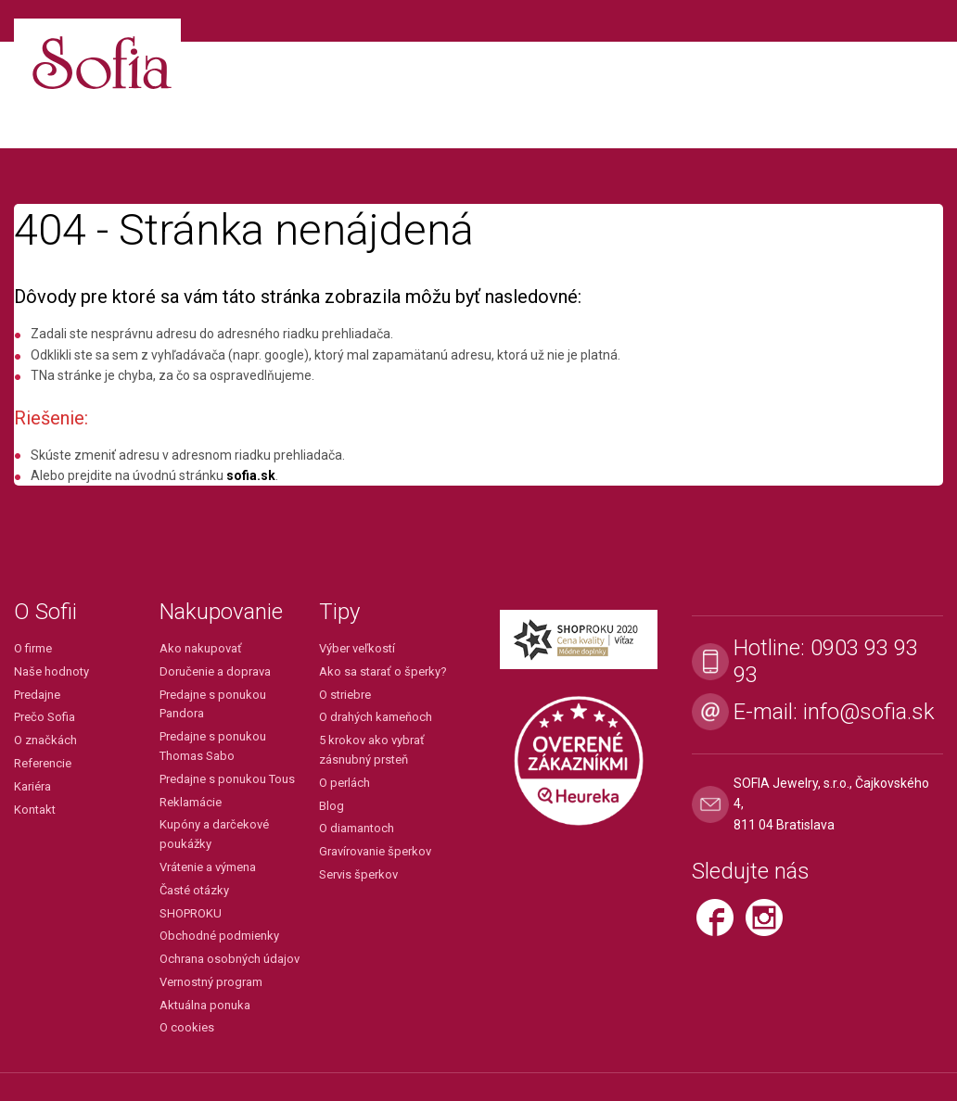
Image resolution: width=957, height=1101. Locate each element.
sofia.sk (250, 475)
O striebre (345, 695)
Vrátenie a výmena (208, 867)
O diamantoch (356, 828)
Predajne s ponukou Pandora (213, 704)
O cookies (187, 1027)
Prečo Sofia (44, 717)
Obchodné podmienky (219, 936)
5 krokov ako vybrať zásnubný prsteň (372, 749)
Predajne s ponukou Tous (227, 779)
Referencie (42, 763)
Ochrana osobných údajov (230, 959)
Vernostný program (211, 982)
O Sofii (45, 612)
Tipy (339, 612)
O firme (33, 648)
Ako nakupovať (201, 648)
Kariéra (32, 786)
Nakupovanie (221, 612)
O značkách (45, 740)
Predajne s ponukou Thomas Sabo (213, 746)
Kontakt (35, 809)
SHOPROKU (191, 913)
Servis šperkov (358, 874)
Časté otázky (194, 890)
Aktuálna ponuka (205, 1005)
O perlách (344, 783)
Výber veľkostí (357, 648)
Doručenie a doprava (215, 671)
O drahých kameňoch (375, 717)
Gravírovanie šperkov (375, 851)
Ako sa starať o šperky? (383, 671)
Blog (331, 806)
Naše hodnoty (51, 671)
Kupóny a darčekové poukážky (214, 834)
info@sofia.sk (869, 712)
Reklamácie (191, 802)
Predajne (37, 695)
